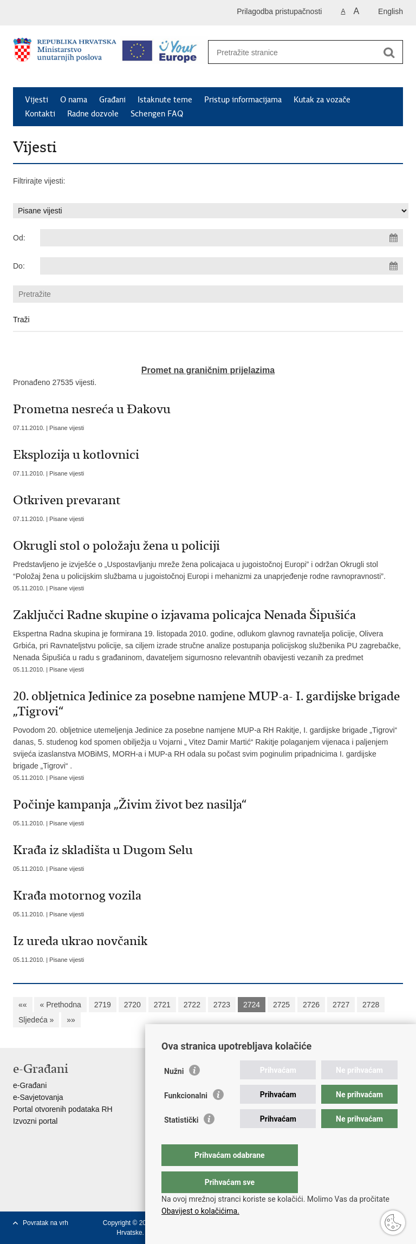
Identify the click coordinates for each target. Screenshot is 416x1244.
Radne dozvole (93, 114)
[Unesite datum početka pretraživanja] (221, 237)
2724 (251, 1004)
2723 (221, 1004)
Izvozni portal (35, 1121)
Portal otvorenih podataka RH (63, 1109)
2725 (281, 1004)
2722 (192, 1004)
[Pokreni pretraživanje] (388, 52)
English (390, 11)
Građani (112, 100)
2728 (370, 1004)
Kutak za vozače (322, 100)
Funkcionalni (185, 1117)
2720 (132, 1004)
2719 (102, 1004)
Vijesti (36, 100)
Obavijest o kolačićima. (200, 1211)
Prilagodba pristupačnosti (279, 11)
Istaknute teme (165, 100)
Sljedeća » (36, 1019)
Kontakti (40, 114)
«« (22, 1004)
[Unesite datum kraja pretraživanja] (221, 266)
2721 (162, 1004)
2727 (341, 1004)
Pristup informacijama (243, 100)
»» (71, 1019)
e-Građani (30, 1085)
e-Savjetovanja (38, 1097)
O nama (73, 100)
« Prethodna (60, 1004)
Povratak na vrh (45, 1223)
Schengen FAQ (157, 114)
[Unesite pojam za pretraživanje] (293, 52)
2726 (311, 1004)
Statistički (181, 1141)
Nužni (174, 1093)
